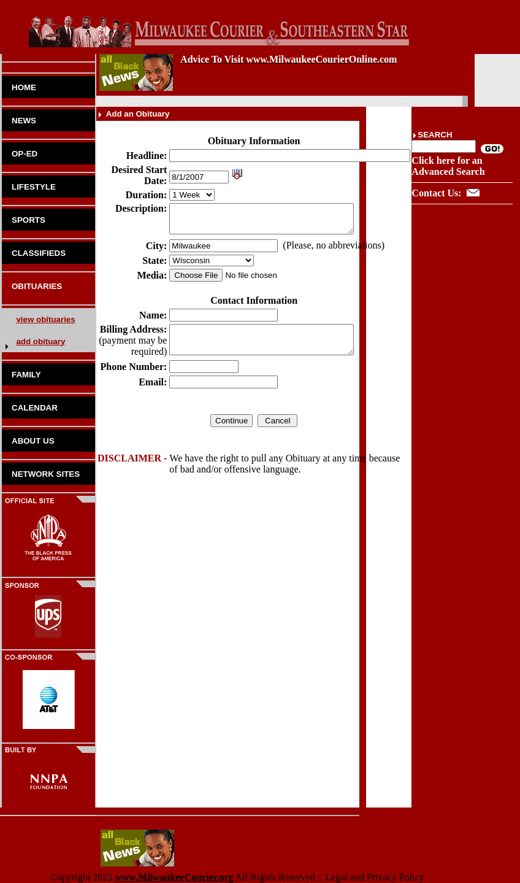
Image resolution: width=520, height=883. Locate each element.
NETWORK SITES (46, 474)
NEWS (24, 120)
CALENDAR (35, 407)
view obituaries (45, 319)
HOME (24, 87)
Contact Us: (436, 193)
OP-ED (24, 153)
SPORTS (28, 220)
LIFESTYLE (34, 186)
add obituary (40, 341)
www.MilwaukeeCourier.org (174, 877)
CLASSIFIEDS (39, 253)
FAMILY (26, 374)
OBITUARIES (37, 286)
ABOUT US (33, 440)
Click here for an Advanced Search (447, 166)
